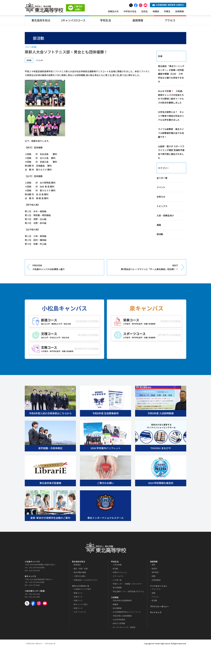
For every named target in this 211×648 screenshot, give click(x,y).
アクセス (170, 21)
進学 (153, 565)
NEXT (144, 268)
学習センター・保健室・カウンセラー (128, 584)
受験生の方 (113, 11)
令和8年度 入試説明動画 (122, 616)
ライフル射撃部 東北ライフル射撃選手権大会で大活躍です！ (171, 133)
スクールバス (118, 576)
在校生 (144, 11)
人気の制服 (117, 565)
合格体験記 (156, 580)
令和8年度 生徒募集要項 (122, 601)
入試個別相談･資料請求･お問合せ (168, 5)
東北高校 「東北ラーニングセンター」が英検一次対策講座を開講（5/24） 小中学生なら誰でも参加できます (171, 74)
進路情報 (137, 21)
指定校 (154, 569)
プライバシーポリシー (159, 606)
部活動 (33, 47)
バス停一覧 (117, 580)
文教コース (78, 601)
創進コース (78, 593)
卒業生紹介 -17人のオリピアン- (86, 580)
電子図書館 (117, 588)
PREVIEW (66, 268)
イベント (161, 187)
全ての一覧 (162, 178)
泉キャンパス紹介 (81, 604)
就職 (153, 576)
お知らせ (161, 197)
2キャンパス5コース (73, 21)
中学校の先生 (130, 11)
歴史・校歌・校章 (81, 569)
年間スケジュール (120, 573)
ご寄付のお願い (80, 576)
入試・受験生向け (165, 215)
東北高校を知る (40, 21)
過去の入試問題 (119, 624)
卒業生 (167, 11)
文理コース (78, 597)
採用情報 (179, 11)
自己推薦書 (117, 608)
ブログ (27, 47)
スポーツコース (80, 612)
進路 (159, 225)
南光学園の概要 (80, 573)
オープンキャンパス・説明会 (124, 627)
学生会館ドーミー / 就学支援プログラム (128, 592)
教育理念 (77, 565)
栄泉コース (78, 608)
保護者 (156, 11)
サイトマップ (155, 613)
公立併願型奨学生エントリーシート (127, 612)
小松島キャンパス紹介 (82, 589)
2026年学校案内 (119, 620)
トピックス (162, 206)
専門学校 (155, 573)
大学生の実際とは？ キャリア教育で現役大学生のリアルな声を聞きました (171, 116)
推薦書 (115, 604)
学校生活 (105, 21)
